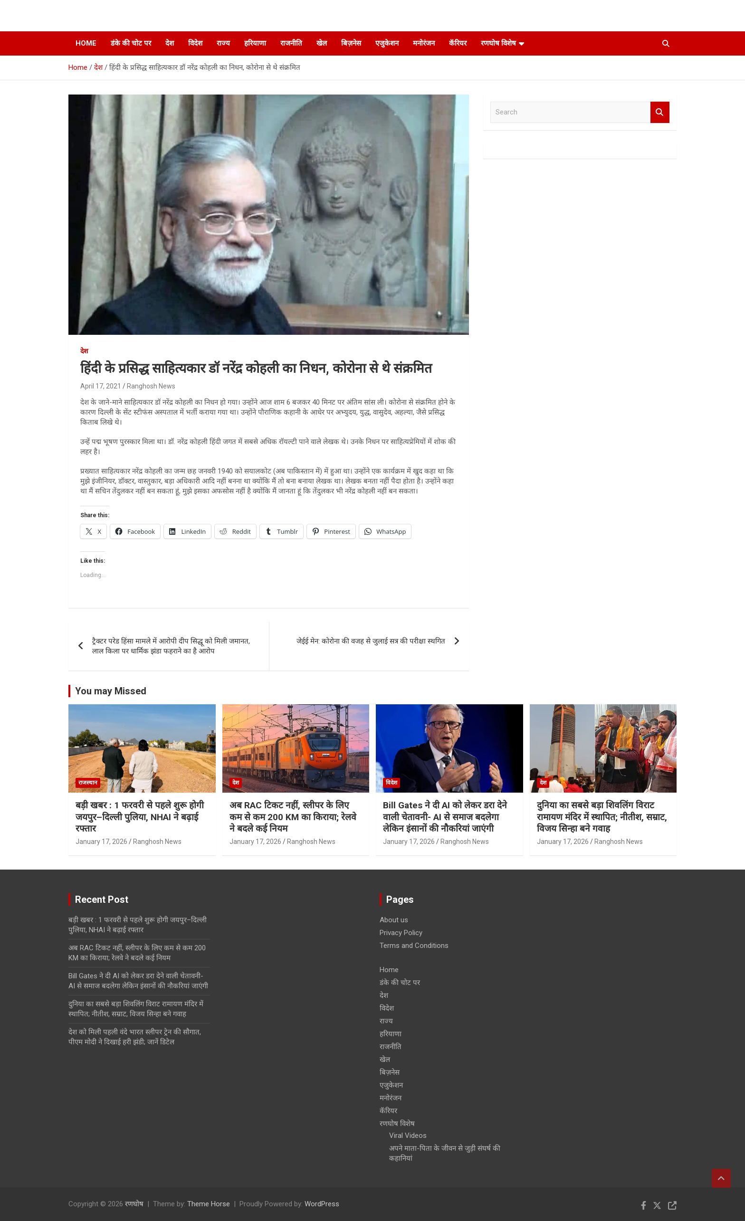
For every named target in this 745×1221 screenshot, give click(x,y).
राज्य (223, 43)
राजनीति (291, 43)
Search (659, 112)
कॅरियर (458, 43)
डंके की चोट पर (131, 43)
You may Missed (110, 691)
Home (86, 43)
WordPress (322, 1204)
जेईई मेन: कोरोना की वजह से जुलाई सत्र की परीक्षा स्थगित (370, 641)
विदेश (195, 43)
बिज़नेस (351, 43)
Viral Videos (408, 1135)
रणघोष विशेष (498, 43)
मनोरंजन (424, 43)
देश (169, 43)
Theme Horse (208, 1204)
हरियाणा (255, 43)
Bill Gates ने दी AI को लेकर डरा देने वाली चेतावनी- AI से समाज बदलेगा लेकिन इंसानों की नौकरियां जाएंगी (445, 817)
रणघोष (134, 1204)
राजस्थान (87, 782)
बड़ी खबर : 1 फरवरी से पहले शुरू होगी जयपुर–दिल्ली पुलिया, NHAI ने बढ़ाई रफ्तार (140, 817)
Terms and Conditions (414, 945)
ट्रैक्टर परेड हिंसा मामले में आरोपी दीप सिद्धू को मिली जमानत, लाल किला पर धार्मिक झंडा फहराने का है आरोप (171, 646)
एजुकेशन (387, 43)
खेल (321, 43)
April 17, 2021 (100, 386)
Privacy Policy (401, 932)
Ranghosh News (151, 386)
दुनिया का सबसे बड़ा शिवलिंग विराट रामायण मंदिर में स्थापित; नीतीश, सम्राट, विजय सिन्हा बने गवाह (602, 817)
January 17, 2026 (101, 841)
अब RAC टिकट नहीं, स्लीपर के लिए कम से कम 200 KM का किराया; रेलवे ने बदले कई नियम (292, 817)
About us (394, 920)
